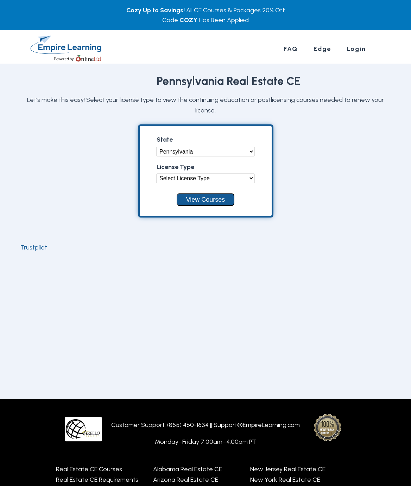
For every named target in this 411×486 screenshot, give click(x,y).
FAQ (291, 49)
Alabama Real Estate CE (187, 469)
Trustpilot (33, 247)
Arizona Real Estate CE (185, 480)
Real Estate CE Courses (89, 469)
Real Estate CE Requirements (97, 480)
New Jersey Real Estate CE (287, 469)
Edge (322, 49)
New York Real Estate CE (285, 480)
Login (356, 49)
